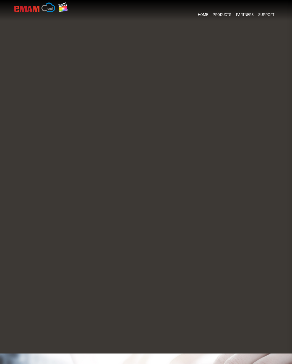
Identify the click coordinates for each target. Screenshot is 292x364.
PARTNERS (245, 15)
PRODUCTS (222, 15)
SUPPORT (266, 15)
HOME (203, 15)
